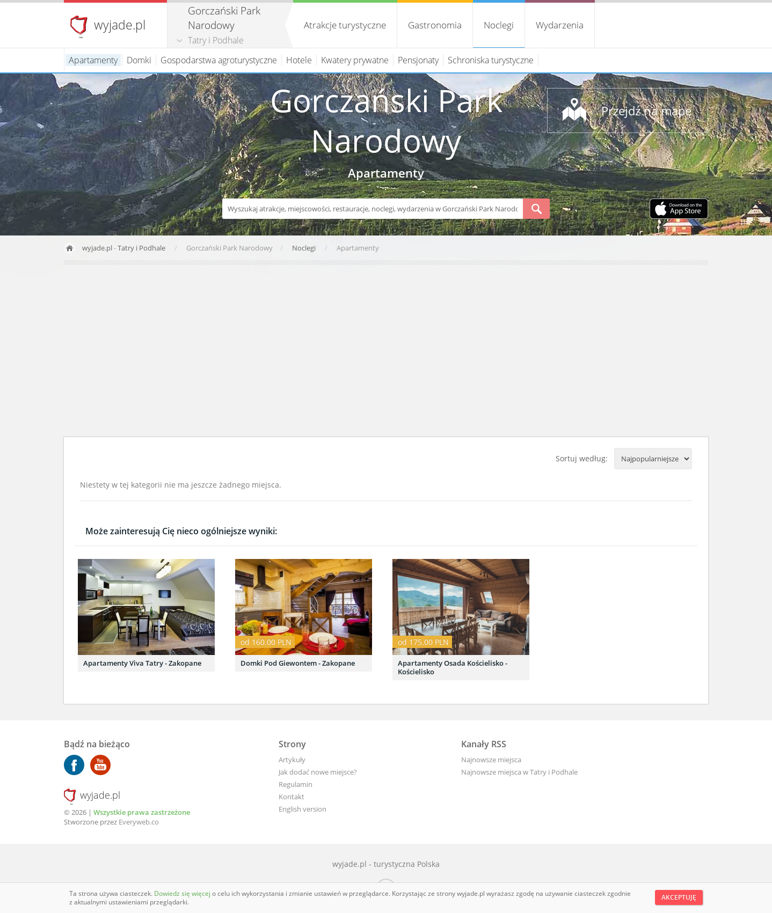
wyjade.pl (119, 24)
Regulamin (295, 784)
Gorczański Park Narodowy (386, 120)
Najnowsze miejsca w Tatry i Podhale (519, 772)
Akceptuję (678, 897)
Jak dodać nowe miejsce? (318, 772)
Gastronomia (435, 25)
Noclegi (499, 25)
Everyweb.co (139, 822)
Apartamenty (93, 60)
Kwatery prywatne (355, 60)
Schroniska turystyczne (491, 60)
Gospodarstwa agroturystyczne (219, 60)
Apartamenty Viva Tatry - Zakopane (142, 663)
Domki (139, 60)
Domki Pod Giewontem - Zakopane (298, 663)
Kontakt (291, 796)
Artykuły (292, 759)
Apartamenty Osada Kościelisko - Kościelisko (452, 667)
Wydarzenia (560, 25)
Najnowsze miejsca (491, 759)
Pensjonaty (418, 60)
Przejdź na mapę (646, 110)
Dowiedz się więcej (183, 893)
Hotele (299, 60)
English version (302, 809)
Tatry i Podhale (216, 40)
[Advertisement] (386, 351)
